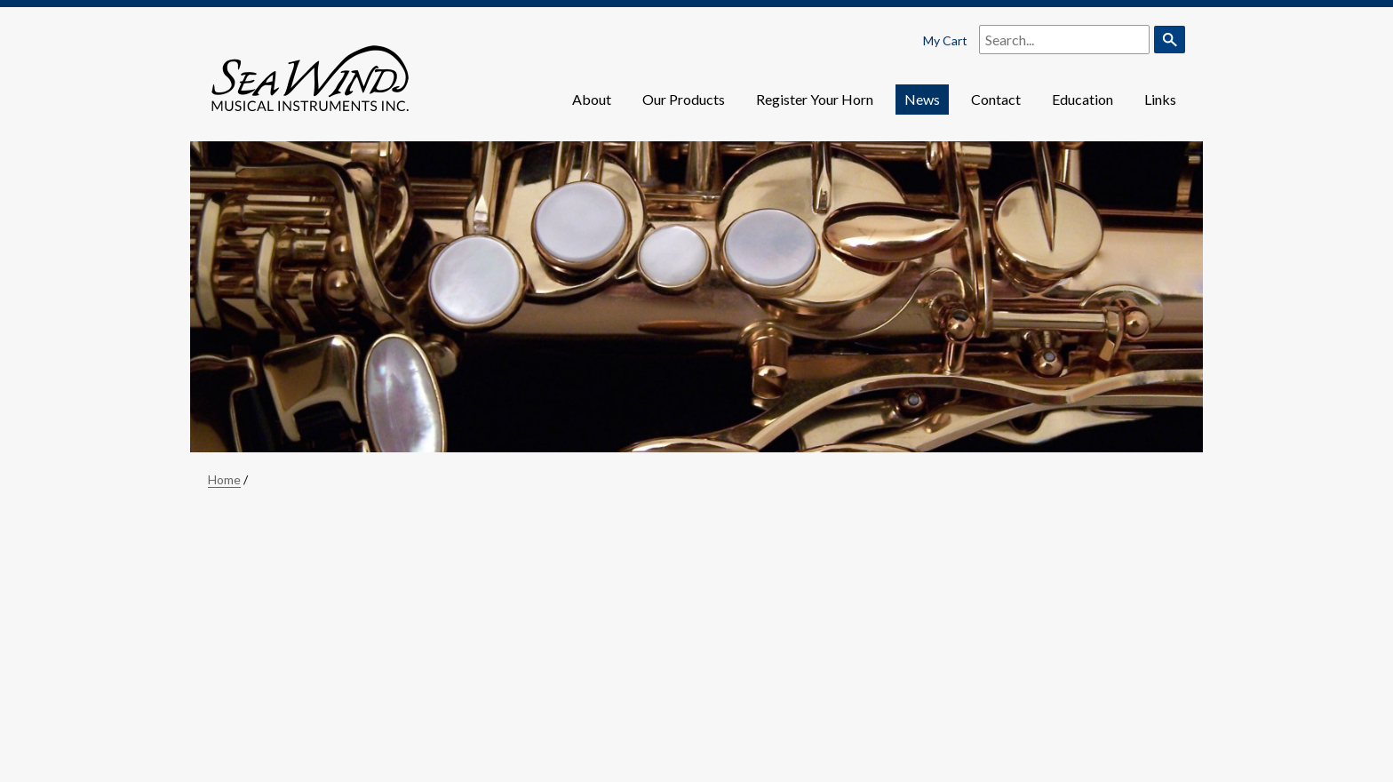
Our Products (683, 99)
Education (1082, 99)
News (922, 99)
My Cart (945, 40)
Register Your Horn (814, 99)
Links (1160, 99)
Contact (996, 99)
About (591, 99)
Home (224, 479)
